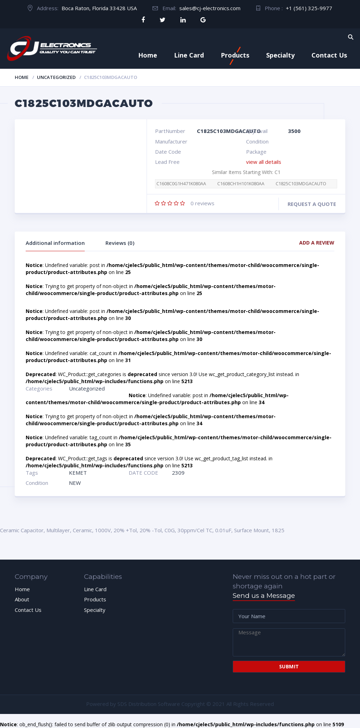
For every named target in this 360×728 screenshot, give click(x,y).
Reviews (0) (119, 242)
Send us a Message (264, 596)
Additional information (55, 242)
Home (147, 55)
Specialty (280, 55)
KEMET (78, 472)
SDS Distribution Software (148, 703)
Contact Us (329, 55)
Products (235, 55)
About (22, 599)
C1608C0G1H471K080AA (181, 184)
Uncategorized (56, 77)
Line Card (189, 55)
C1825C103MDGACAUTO (301, 184)
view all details (263, 161)
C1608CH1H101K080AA (240, 184)
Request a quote (312, 203)
